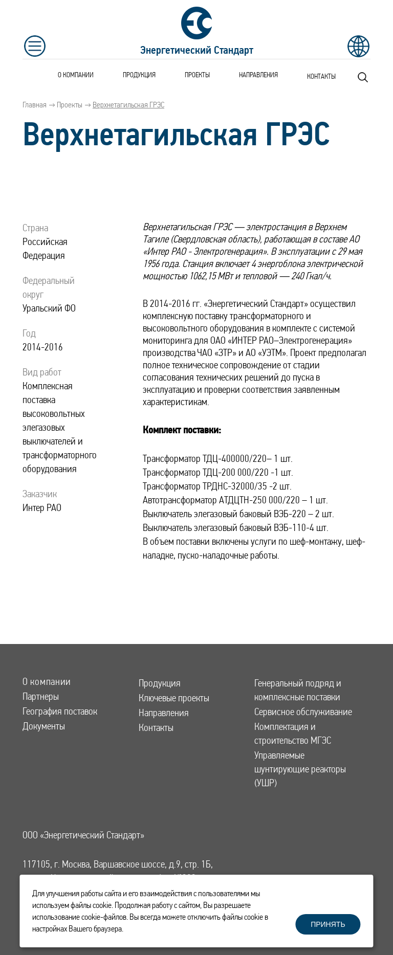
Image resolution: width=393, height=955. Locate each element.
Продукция (139, 75)
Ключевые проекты (174, 698)
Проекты (197, 75)
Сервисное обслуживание (303, 712)
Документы (44, 726)
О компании (76, 75)
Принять (328, 924)
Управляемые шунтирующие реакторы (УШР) (300, 769)
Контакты (321, 76)
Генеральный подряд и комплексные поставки (297, 690)
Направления (258, 75)
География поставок (60, 711)
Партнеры (41, 696)
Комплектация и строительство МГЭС (292, 733)
